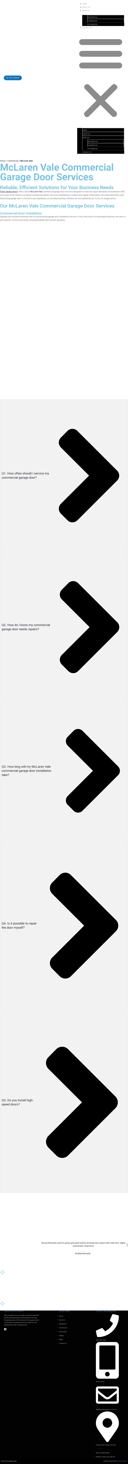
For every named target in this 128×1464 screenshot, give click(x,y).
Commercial (93, 21)
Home (84, 4)
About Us (86, 7)
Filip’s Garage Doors (9, 191)
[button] (100, 77)
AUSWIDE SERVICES (122, 1461)
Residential (93, 17)
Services (85, 11)
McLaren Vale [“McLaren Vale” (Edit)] (36, 191)
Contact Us (87, 28)
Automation (92, 24)
